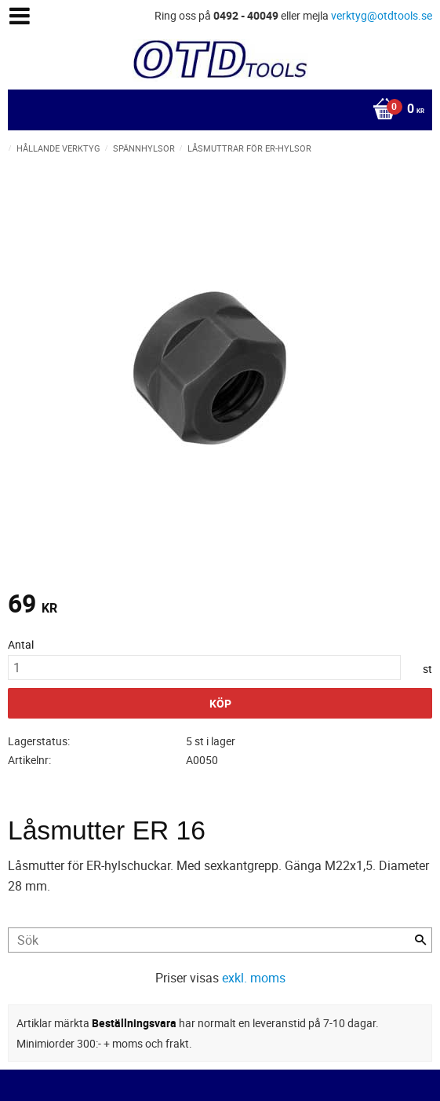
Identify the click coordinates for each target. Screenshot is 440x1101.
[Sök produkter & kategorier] (220, 940)
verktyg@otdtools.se (381, 15)
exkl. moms (253, 977)
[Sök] (420, 940)
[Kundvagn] (216, 110)
